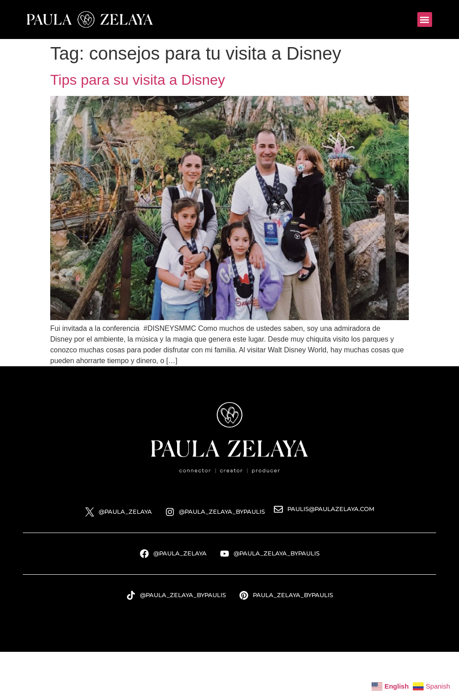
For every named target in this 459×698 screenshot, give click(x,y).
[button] (424, 19)
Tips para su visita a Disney (137, 80)
